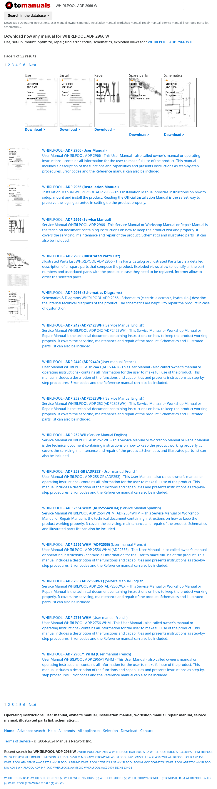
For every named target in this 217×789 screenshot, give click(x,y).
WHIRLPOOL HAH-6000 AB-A (130, 752)
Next (32, 64)
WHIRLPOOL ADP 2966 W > (170, 42)
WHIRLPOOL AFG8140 (66, 762)
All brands (66, 730)
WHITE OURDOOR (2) (113, 778)
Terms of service (17, 741)
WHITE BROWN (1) (140, 778)
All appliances (89, 730)
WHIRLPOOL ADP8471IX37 (35, 767)
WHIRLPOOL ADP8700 (180, 762)
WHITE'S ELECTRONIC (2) (47, 778)
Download (129, 730)
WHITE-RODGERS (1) (17, 778)
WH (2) (59, 783)
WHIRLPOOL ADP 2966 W (94, 752)
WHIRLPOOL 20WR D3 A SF (98, 762)
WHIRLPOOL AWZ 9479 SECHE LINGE (108, 767)
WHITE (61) (159, 778)
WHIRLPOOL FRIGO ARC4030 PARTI (173, 752)
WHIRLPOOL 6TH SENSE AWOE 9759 (27, 762)
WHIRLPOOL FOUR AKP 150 (186, 757)
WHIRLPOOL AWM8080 (68, 767)
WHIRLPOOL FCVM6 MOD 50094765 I (141, 762)
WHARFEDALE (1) (43, 783)
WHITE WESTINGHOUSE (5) (81, 778)
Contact (146, 730)
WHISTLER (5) (176, 778)
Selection (110, 730)
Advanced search (31, 730)
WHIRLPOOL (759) (20, 783)
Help (52, 730)
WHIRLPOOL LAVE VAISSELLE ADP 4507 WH (139, 757)
